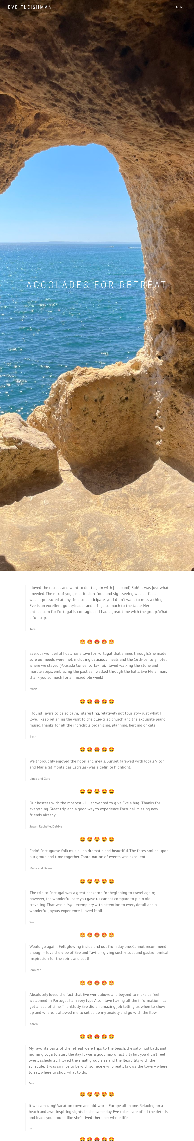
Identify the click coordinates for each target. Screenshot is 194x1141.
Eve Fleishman (30, 7)
